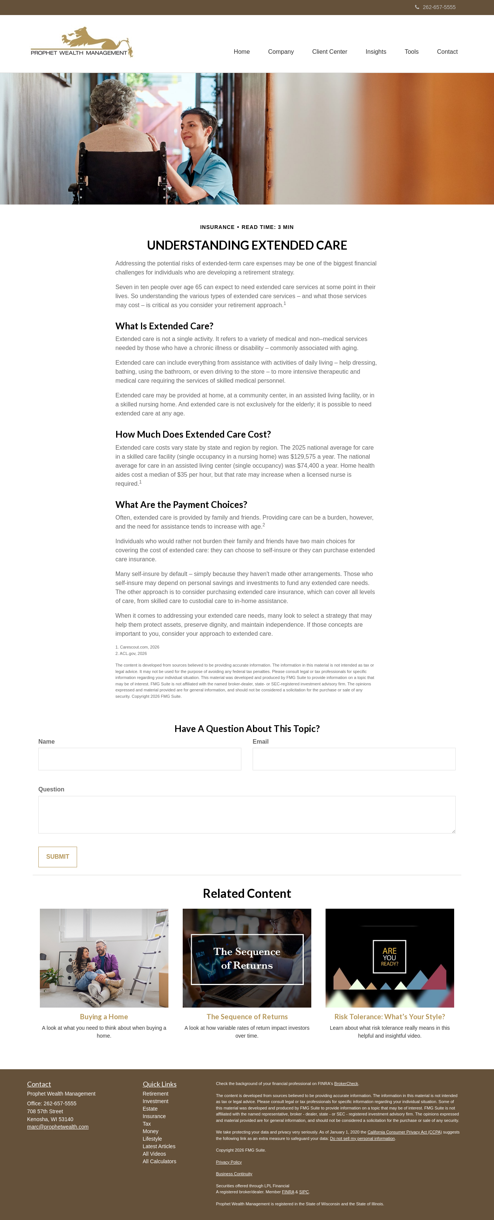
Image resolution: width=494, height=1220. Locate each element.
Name (46, 741)
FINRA (288, 1192)
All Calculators (159, 1161)
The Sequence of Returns (247, 1016)
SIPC (304, 1192)
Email (261, 741)
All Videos (154, 1154)
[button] (279, 43)
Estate (150, 1109)
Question (51, 789)
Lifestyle (152, 1139)
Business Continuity (234, 1174)
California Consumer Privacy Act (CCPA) (405, 1132)
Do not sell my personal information (362, 1138)
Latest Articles (159, 1146)
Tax (147, 1124)
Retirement (155, 1094)
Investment (155, 1101)
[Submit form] (57, 857)
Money (151, 1131)
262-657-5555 (435, 7)
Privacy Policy (229, 1162)
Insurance (154, 1116)
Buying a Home (104, 1016)
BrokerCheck (346, 1083)
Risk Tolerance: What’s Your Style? (390, 1016)
